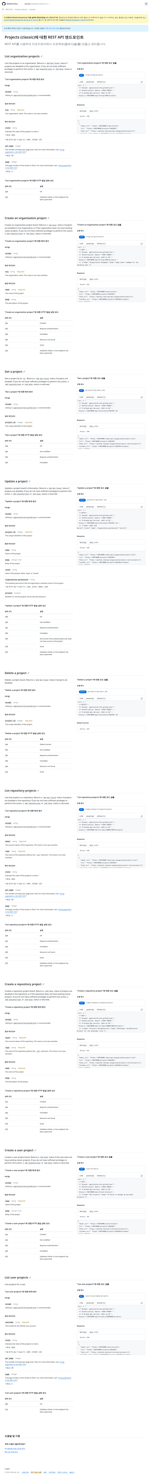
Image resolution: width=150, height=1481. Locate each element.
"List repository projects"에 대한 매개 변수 (23, 810)
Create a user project (20, 1150)
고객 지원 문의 (11, 1452)
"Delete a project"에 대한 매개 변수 (20, 690)
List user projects (18, 1277)
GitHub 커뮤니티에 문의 (15, 1448)
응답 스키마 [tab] (94, 111)
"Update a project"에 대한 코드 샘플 (93, 488)
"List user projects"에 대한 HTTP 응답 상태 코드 (25, 1393)
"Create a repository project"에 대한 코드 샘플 (97, 991)
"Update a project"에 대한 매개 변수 (20, 501)
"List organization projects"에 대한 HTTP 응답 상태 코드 (29, 180)
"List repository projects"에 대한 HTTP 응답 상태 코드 (28, 924)
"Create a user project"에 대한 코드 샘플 (94, 1157)
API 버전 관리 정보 (52, 28)
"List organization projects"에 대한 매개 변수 (24, 79)
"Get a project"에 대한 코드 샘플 (91, 378)
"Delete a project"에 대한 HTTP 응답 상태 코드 (25, 733)
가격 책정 (52, 1472)
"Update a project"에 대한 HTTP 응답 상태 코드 (25, 605)
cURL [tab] (81, 82)
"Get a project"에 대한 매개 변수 (19, 391)
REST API (9, 9)
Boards (32, 9)
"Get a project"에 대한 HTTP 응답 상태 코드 (23, 435)
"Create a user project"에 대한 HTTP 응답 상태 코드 (27, 1223)
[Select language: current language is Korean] (146, 4)
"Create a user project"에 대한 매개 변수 (22, 1170)
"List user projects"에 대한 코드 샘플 (93, 1284)
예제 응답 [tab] (83, 111)
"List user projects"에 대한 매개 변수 (21, 1291)
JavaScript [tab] (90, 82)
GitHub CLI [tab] (101, 82)
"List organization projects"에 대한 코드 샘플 (97, 63)
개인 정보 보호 (36, 1472)
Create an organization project (27, 218)
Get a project (15, 371)
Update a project (17, 481)
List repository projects (22, 790)
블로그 (72, 1472)
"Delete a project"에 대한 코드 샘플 (92, 679)
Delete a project (17, 673)
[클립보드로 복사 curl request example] (141, 82)
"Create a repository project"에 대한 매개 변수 (25, 1007)
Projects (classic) (21, 9)
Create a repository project (24, 984)
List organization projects (23, 56)
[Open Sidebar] (3, 9)
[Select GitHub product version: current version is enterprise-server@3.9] (37, 4)
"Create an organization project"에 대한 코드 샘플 (99, 224)
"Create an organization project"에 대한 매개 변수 (27, 241)
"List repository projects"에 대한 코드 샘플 (95, 797)
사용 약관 (25, 1472)
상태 (45, 1472)
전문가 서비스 (62, 1472)
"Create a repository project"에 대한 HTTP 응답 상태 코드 (30, 1090)
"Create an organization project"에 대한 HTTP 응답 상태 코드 (31, 312)
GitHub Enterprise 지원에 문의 (77, 20)
